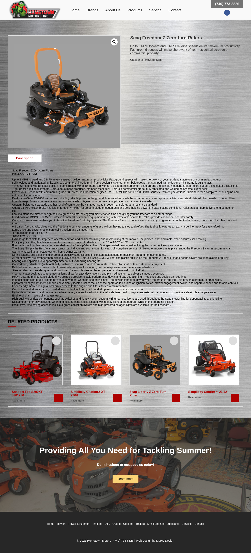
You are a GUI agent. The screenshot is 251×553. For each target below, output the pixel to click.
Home (75, 10)
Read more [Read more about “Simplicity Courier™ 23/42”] (194, 397)
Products (134, 10)
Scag (159, 59)
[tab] (25, 158)
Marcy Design (165, 540)
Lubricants (173, 523)
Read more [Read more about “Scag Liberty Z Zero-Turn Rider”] (136, 400)
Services (187, 523)
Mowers (150, 59)
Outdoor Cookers (122, 523)
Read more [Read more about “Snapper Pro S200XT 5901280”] (18, 400)
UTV (107, 523)
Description (24, 158)
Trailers (140, 523)
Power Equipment (79, 523)
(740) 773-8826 (227, 4)
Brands (92, 10)
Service (155, 10)
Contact (174, 10)
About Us (113, 10)
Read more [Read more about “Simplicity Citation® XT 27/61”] (77, 400)
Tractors (97, 523)
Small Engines (156, 523)
